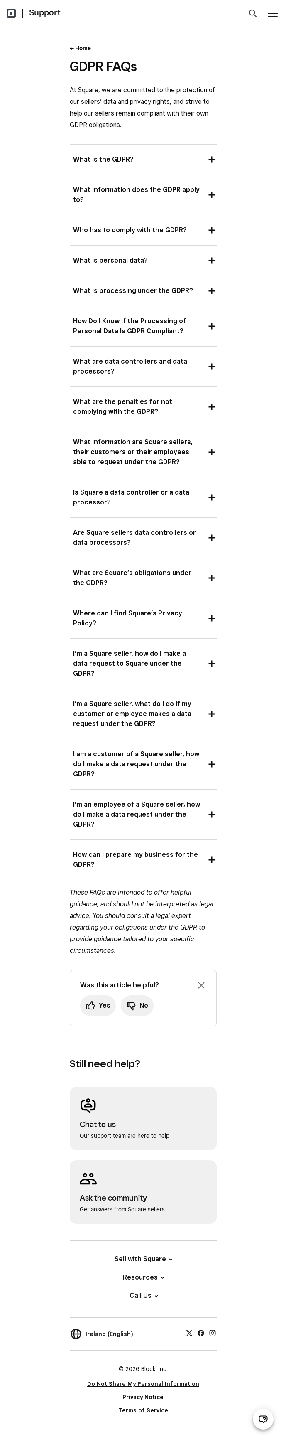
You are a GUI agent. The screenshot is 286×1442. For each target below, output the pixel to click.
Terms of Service (143, 1410)
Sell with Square (143, 1259)
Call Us (143, 1295)
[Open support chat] (263, 1419)
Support (45, 12)
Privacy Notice (143, 1397)
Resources (143, 1277)
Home (83, 48)
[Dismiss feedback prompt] (201, 985)
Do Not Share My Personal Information (143, 1383)
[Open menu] (273, 13)
